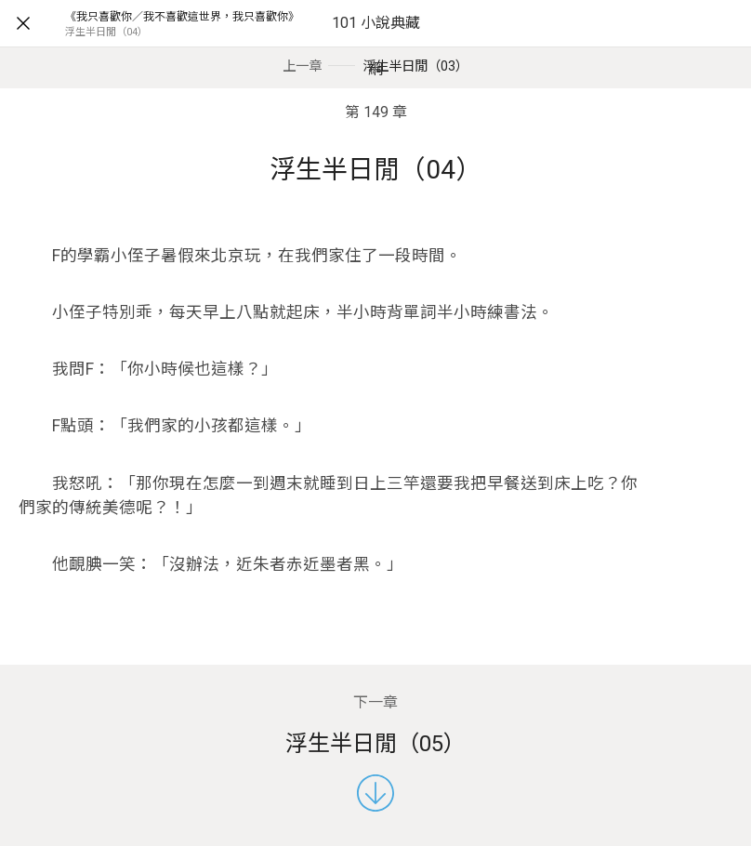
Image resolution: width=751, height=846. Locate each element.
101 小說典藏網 (376, 46)
